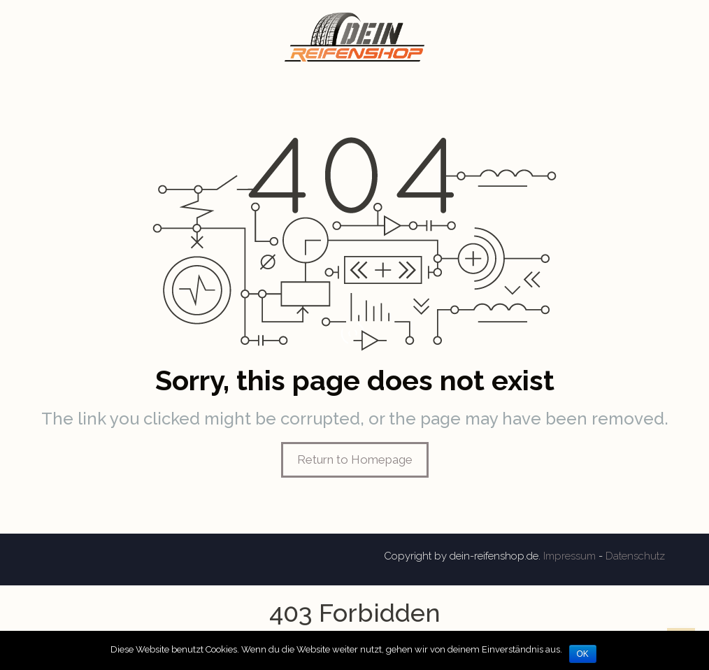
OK (583, 654)
